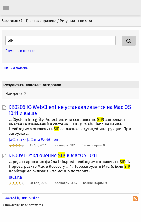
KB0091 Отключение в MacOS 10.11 (52, 155)
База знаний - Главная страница (29, 21)
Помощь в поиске (20, 51)
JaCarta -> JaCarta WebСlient (34, 139)
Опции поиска (16, 68)
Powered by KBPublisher (21, 198)
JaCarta (15, 177)
